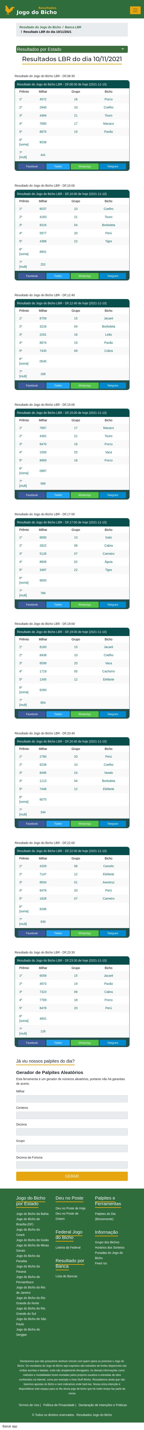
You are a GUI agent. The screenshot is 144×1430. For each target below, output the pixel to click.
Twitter (58, 166)
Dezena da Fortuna (29, 1157)
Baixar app (10, 1426)
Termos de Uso (29, 1405)
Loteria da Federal (68, 1247)
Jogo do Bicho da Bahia (32, 1214)
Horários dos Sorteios (110, 1247)
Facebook (32, 166)
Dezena (21, 1124)
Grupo (20, 1141)
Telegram (112, 166)
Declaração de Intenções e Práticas (103, 1405)
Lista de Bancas (66, 1276)
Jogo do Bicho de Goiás (32, 1240)
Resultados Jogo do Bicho (94, 1415)
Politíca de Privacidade (58, 1405)
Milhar (20, 1091)
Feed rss (101, 1263)
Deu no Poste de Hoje (71, 1208)
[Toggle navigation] (135, 10)
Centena (22, 1107)
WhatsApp (84, 166)
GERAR (72, 1176)
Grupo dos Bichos (107, 1242)
